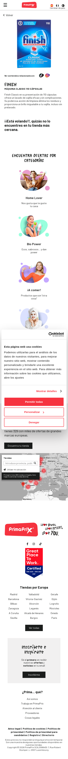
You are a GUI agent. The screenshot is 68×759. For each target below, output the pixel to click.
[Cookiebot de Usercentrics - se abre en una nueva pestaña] (49, 334)
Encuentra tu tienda (18, 445)
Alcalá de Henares (34, 613)
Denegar (34, 422)
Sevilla (13, 617)
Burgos (34, 617)
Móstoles (54, 608)
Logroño (54, 603)
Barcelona (13, 599)
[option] (51, 5)
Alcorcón (34, 603)
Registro (35, 735)
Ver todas (34, 627)
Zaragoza (13, 608)
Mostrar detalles (46, 391)
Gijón (54, 599)
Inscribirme (34, 674)
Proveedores (32, 712)
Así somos (32, 698)
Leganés (34, 608)
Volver (9, 15)
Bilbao (13, 603)
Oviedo (54, 613)
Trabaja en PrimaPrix (32, 703)
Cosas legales (32, 717)
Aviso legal (14, 728)
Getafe (54, 594)
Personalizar (34, 411)
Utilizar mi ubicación (15, 469)
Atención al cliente (32, 708)
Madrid (13, 594)
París (54, 617)
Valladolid (34, 594)
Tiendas (8, 458)
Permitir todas (34, 401)
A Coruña (14, 613)
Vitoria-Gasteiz (34, 599)
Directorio (48, 735)
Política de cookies (34, 728)
